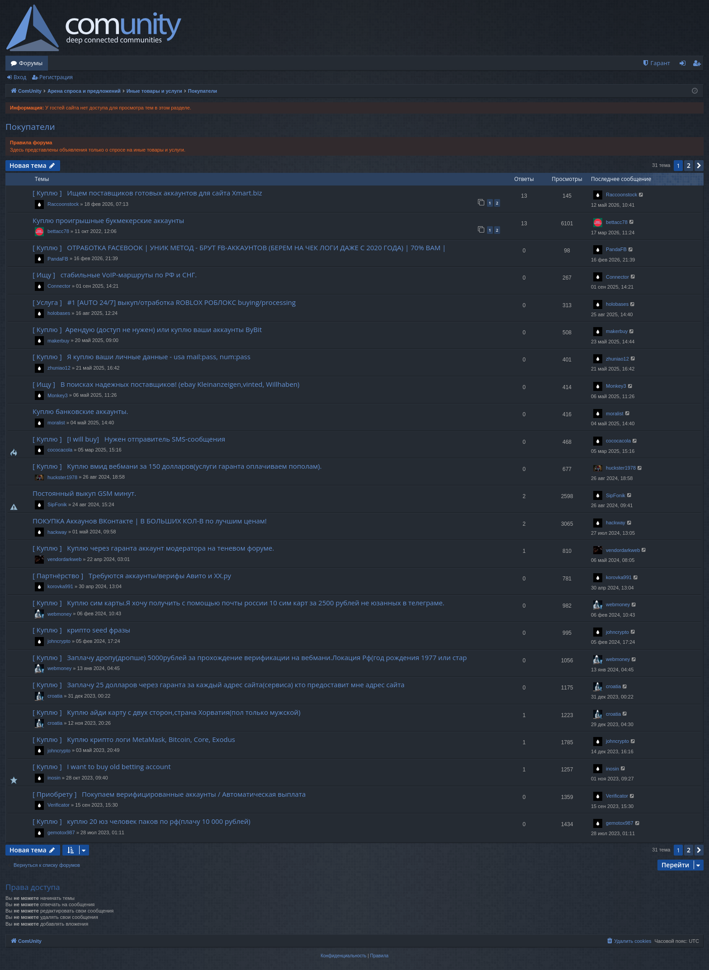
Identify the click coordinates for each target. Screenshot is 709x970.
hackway (57, 532)
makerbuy (58, 340)
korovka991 (60, 586)
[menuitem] (656, 63)
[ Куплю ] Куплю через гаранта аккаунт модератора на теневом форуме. (153, 547)
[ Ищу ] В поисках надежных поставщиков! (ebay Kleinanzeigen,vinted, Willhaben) (166, 384)
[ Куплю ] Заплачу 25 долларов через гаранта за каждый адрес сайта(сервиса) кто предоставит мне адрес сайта (219, 684)
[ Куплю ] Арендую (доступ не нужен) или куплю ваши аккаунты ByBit (147, 329)
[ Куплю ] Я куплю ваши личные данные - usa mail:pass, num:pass (142, 356)
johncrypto (59, 641)
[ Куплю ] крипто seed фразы (81, 629)
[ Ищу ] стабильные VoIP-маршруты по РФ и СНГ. (115, 274)
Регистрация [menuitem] (699, 65)
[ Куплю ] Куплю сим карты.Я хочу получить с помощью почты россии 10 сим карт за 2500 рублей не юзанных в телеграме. (238, 602)
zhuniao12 (59, 368)
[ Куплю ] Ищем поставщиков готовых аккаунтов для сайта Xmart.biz (147, 192)
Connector (59, 286)
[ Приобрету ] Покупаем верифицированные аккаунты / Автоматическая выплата (169, 794)
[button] (699, 165)
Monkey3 (57, 395)
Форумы (31, 63)
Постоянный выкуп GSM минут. (84, 493)
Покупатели (30, 127)
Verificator (58, 805)
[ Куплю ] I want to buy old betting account (102, 766)
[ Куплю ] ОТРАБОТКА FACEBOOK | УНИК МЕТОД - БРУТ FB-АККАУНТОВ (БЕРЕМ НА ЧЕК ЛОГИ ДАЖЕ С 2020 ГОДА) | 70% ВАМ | (239, 247)
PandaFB (57, 259)
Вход (20, 77)
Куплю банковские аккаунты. (80, 411)
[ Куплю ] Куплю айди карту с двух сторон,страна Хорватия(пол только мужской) (166, 712)
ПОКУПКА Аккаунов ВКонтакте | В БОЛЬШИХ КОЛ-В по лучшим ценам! (150, 520)
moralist (56, 422)
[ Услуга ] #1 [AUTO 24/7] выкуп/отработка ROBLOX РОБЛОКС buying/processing (164, 302)
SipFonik (57, 504)
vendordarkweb (64, 559)
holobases (58, 313)
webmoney (59, 614)
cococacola (59, 449)
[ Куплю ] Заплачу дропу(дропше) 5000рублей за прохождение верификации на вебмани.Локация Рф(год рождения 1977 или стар (250, 657)
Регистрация (56, 77)
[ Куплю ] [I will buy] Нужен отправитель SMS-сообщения (129, 438)
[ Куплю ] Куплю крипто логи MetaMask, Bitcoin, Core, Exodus (134, 739)
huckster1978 (62, 477)
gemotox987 (61, 832)
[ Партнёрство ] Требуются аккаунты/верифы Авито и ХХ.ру (132, 575)
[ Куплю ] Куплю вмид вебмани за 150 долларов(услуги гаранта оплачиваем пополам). (177, 466)
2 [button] (688, 165)
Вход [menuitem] (684, 65)
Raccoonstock (63, 204)
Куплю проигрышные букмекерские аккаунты (108, 220)
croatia (54, 696)
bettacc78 (58, 231)
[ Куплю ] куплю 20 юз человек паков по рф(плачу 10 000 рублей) (142, 821)
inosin (54, 777)
